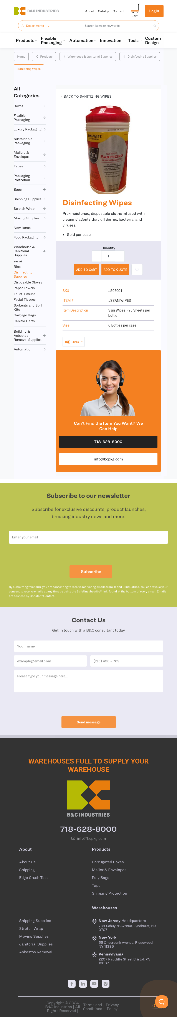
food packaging (30, 237)
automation (30, 349)
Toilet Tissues (24, 294)
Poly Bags (100, 878)
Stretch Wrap (31, 928)
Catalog (103, 11)
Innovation (110, 40)
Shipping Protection (109, 893)
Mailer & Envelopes (109, 870)
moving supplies (30, 218)
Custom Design (153, 40)
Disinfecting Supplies (140, 56)
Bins (17, 266)
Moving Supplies (34, 936)
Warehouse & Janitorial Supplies (87, 56)
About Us (27, 862)
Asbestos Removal (35, 952)
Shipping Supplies (35, 921)
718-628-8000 (108, 441)
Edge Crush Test (33, 878)
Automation (82, 40)
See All (18, 261)
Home (21, 56)
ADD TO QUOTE (115, 270)
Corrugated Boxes (108, 862)
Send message (89, 732)
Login (154, 10)
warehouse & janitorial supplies (30, 251)
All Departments (33, 25)
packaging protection (30, 178)
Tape (96, 885)
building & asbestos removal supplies (30, 335)
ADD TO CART (86, 270)
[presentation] (89, 563)
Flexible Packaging (53, 40)
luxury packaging (30, 129)
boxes (30, 106)
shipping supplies (30, 199)
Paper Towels (24, 288)
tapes (30, 166)
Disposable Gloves (28, 282)
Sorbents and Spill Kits (28, 307)
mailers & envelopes (30, 154)
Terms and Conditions (92, 1007)
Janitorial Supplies (36, 944)
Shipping (27, 870)
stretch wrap (30, 209)
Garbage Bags (25, 315)
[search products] (153, 25)
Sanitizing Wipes (29, 68)
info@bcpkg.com (108, 459)
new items (22, 228)
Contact (119, 11)
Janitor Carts (24, 321)
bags (30, 189)
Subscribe (91, 581)
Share (72, 342)
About (89, 11)
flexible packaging (30, 117)
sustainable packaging (30, 141)
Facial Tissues (25, 299)
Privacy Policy (112, 1007)
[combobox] (102, 26)
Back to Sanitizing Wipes (85, 96)
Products (26, 40)
